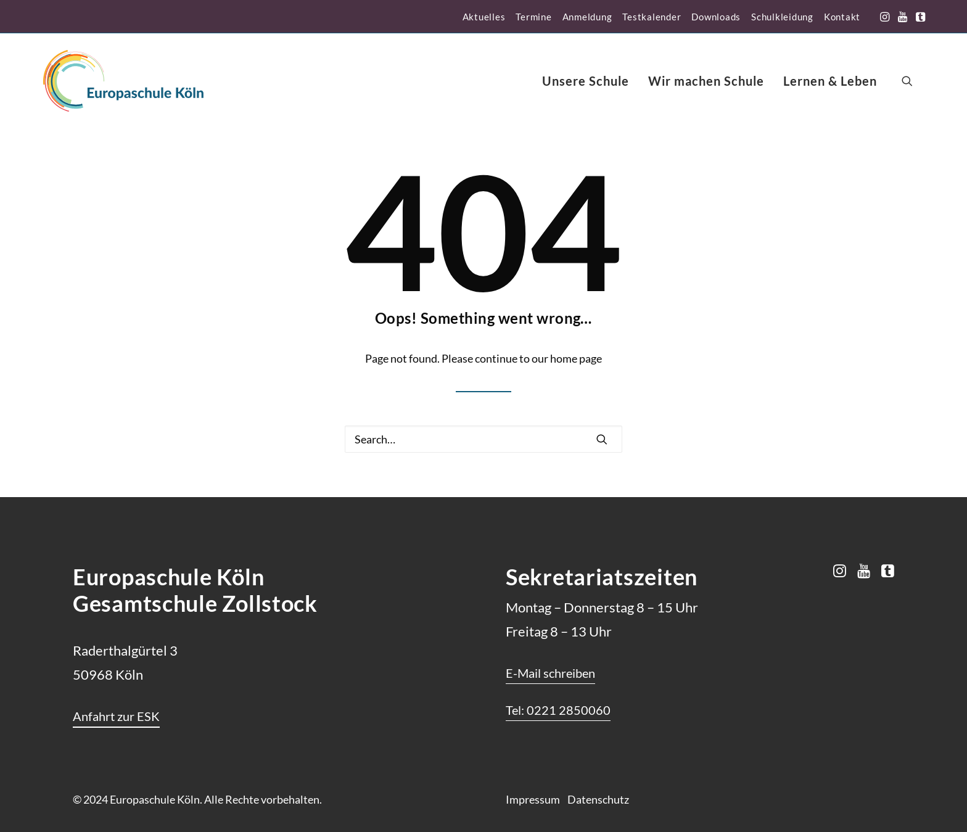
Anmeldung (587, 16)
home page (576, 358)
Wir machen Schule (706, 80)
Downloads (716, 16)
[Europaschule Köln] (123, 81)
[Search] (483, 439)
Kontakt (842, 16)
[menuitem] (484, 16)
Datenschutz (598, 799)
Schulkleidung (782, 16)
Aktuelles (484, 16)
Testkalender (651, 16)
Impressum (533, 799)
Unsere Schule (585, 80)
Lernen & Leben (830, 80)
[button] (885, 16)
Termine (533, 16)
